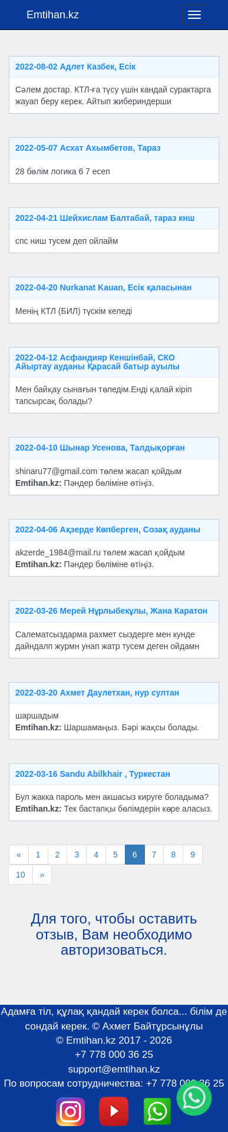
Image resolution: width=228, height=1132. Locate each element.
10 (20, 874)
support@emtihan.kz (114, 1069)
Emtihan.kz (53, 15)
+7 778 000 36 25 (114, 1054)
